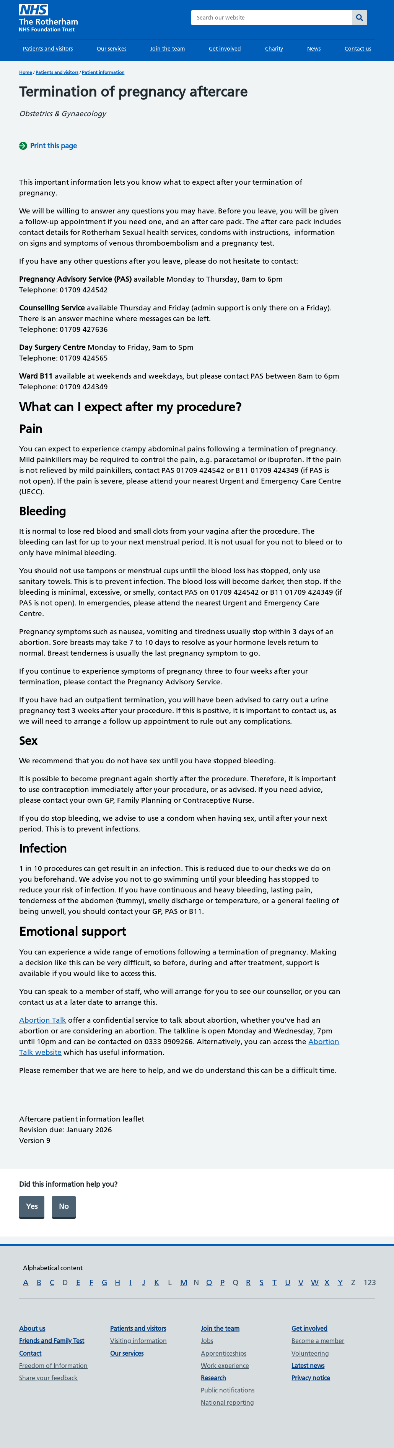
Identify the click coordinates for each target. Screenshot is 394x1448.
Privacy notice (310, 1378)
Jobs (207, 1341)
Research (213, 1378)
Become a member (317, 1341)
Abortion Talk (42, 1020)
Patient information (103, 72)
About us (32, 1328)
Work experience (225, 1365)
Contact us (358, 48)
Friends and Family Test (51, 1341)
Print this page (53, 146)
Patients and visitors (48, 48)
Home (25, 72)
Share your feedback (48, 1378)
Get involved (225, 48)
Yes (31, 1206)
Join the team (167, 48)
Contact (30, 1353)
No (64, 1206)
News (314, 48)
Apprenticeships (223, 1353)
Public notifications (227, 1390)
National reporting (227, 1402)
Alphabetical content (53, 1268)
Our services (111, 48)
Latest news (307, 1365)
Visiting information (138, 1341)
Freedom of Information (53, 1365)
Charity (274, 48)
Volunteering (310, 1353)
